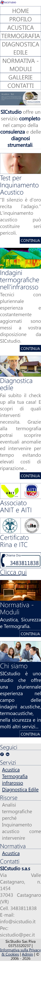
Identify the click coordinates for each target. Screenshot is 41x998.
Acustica (11, 769)
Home (20, 10)
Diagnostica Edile (20, 789)
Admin (27, 954)
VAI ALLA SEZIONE (33, 102)
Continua (30, 240)
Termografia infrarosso (15, 779)
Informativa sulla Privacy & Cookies (20, 952)
